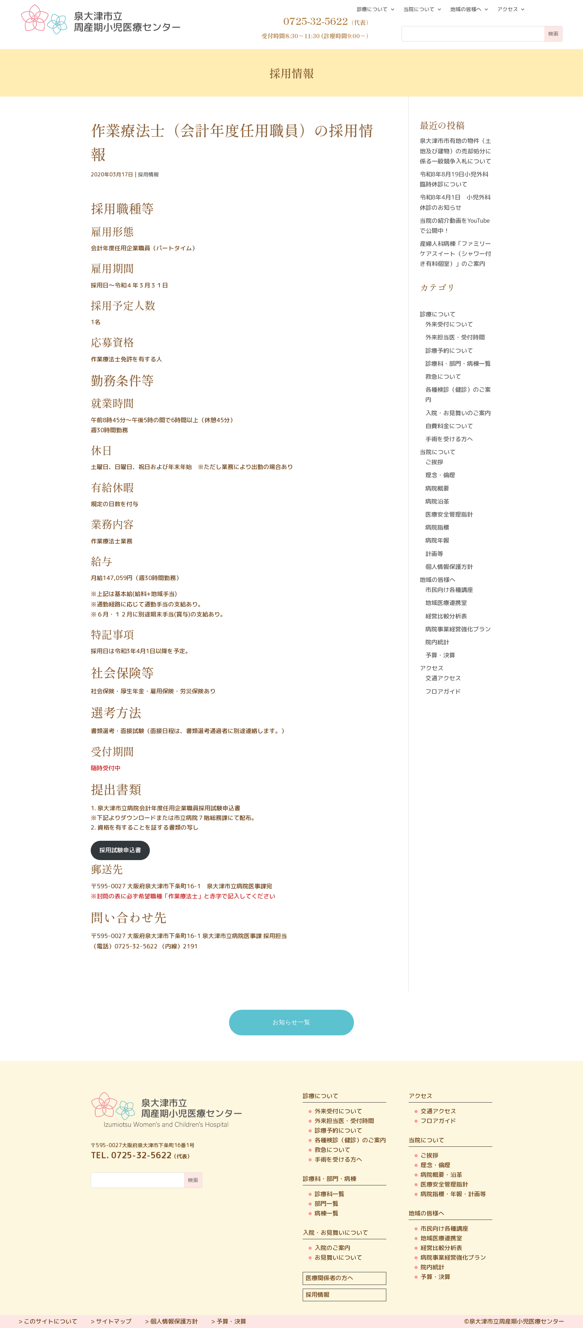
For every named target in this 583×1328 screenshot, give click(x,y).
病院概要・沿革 (441, 1175)
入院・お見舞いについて (335, 1232)
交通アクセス (443, 678)
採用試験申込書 (120, 850)
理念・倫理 (440, 475)
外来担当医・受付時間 (455, 337)
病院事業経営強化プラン (458, 629)
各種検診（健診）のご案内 (350, 1140)
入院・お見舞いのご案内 (458, 413)
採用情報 (148, 174)
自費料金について (449, 426)
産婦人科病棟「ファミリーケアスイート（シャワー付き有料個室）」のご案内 (455, 254)
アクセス (507, 10)
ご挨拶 (434, 462)
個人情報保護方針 (449, 567)
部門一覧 (326, 1204)
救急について (443, 376)
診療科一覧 (329, 1194)
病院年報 (437, 540)
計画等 (434, 554)
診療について (372, 10)
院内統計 (437, 642)
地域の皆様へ (465, 10)
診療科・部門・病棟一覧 (458, 363)
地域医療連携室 (446, 603)
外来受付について (449, 324)
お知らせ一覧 (291, 1022)
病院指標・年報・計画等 (453, 1194)
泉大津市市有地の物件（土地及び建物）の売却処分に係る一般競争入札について (455, 151)
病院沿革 (437, 501)
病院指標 (437, 527)
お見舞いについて (338, 1257)
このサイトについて (50, 1321)
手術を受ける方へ (449, 439)
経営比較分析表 (446, 616)
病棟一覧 (326, 1213)
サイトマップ (114, 1321)
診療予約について (449, 350)
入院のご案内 (332, 1248)
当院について (419, 10)
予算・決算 (440, 655)
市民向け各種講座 (449, 590)
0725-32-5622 (136, 946)
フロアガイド (443, 691)
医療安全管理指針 (449, 514)
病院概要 (437, 488)
